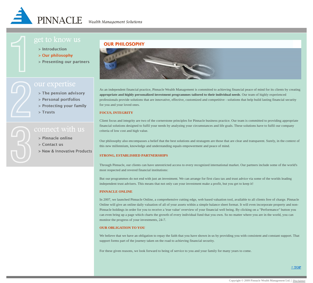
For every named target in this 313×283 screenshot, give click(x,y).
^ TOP (296, 267)
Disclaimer (299, 280)
